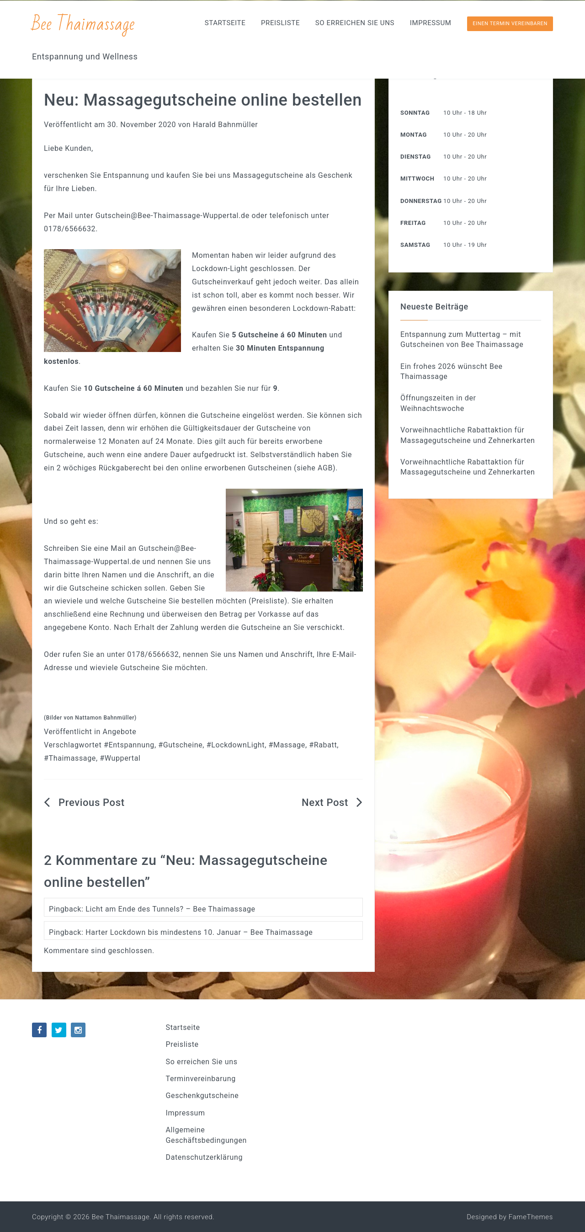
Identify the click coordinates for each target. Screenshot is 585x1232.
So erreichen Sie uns (354, 23)
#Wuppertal (120, 758)
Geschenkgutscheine (202, 1095)
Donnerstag (421, 200)
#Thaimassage (70, 758)
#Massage (287, 745)
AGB (325, 468)
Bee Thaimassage (84, 24)
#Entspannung (129, 745)
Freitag (413, 222)
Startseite (225, 23)
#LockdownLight (236, 745)
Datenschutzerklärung (204, 1157)
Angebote (120, 731)
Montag (413, 134)
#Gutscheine (180, 745)
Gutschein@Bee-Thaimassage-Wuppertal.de (173, 215)
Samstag (415, 244)
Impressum (431, 23)
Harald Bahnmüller (225, 124)
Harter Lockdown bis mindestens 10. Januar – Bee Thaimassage (199, 932)
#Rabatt (323, 745)
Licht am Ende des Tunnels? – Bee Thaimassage (170, 909)
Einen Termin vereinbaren (510, 24)
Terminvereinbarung (201, 1078)
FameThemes (531, 1217)
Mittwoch (417, 178)
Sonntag (415, 112)
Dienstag (415, 156)
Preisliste (280, 23)
